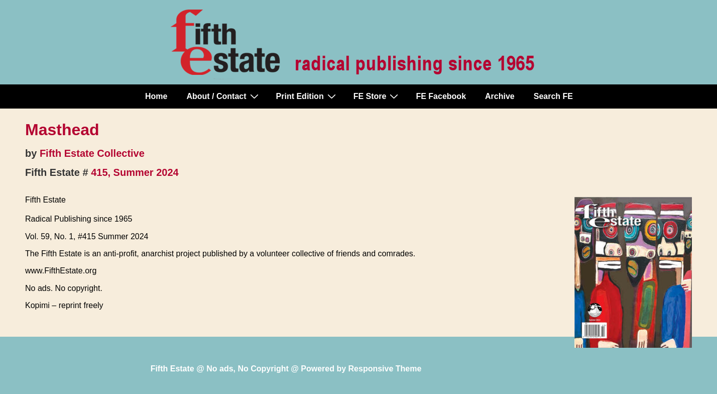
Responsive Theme (385, 368)
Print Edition (307, 96)
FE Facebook (441, 96)
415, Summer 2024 (135, 172)
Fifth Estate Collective (92, 153)
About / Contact (223, 96)
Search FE (553, 96)
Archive (500, 96)
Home (156, 96)
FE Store (377, 96)
